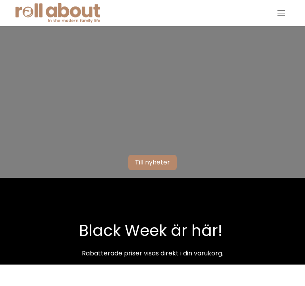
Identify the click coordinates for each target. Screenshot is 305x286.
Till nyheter (152, 162)
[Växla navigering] (281, 13)
